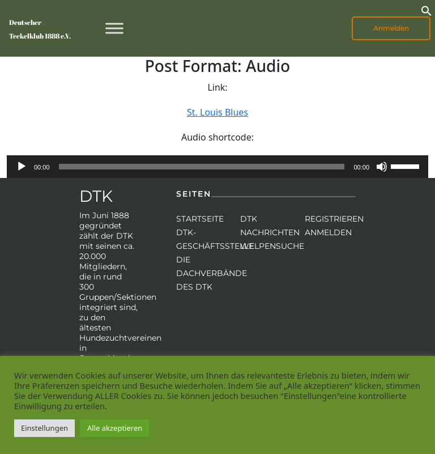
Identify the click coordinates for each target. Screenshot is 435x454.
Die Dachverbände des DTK (211, 273)
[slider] (202, 166)
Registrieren (334, 219)
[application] (217, 166)
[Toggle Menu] (114, 28)
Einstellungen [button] (44, 428)
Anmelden (391, 28)
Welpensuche (272, 246)
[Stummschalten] (381, 166)
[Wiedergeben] (21, 166)
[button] (426, 9)
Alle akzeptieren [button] (114, 428)
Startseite (200, 219)
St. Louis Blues (217, 112)
